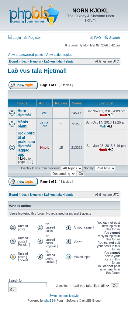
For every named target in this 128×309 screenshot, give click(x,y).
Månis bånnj (23, 124)
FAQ (95, 37)
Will (44, 113)
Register (32, 37)
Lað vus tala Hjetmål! (59, 61)
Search (112, 37)
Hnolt (103, 115)
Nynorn (35, 61)
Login (14, 37)
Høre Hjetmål (24, 113)
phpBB (49, 300)
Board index (18, 61)
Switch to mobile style (63, 295)
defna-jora (44, 124)
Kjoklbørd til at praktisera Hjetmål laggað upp (26, 144)
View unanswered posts (25, 54)
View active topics (59, 54)
